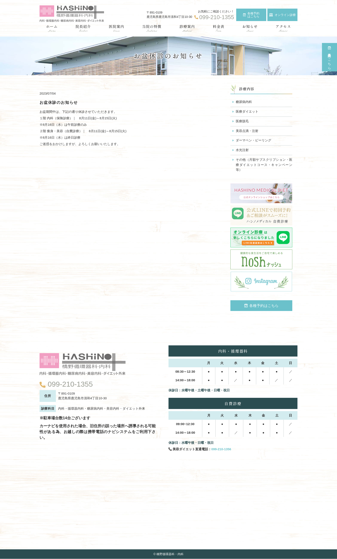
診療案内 (187, 28)
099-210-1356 (221, 449)
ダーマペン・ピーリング (253, 140)
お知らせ (250, 28)
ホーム (52, 28)
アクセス (283, 28)
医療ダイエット (247, 111)
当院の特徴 (151, 28)
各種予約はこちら (251, 15)
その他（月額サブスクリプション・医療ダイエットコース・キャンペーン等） (264, 165)
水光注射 (242, 150)
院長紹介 (83, 28)
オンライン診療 (282, 15)
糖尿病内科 (244, 102)
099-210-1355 (70, 384)
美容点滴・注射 (247, 131)
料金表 (218, 28)
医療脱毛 (242, 121)
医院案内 (116, 28)
